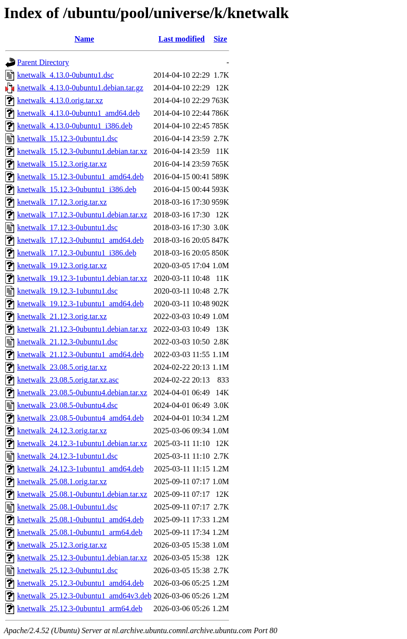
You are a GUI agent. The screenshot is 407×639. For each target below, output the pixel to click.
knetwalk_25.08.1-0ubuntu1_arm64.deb (79, 532)
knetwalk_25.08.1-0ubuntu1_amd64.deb (80, 519)
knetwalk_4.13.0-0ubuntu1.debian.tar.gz (80, 88)
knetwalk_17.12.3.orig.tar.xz (62, 202)
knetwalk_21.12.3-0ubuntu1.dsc (67, 342)
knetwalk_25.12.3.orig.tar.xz (62, 545)
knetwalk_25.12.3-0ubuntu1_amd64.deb (80, 583)
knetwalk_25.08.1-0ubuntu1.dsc (67, 507)
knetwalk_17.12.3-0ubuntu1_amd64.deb (80, 240)
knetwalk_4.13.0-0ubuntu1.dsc (65, 75)
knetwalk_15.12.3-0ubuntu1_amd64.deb (80, 176)
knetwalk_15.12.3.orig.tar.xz (62, 164)
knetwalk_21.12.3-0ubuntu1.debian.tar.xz (82, 329)
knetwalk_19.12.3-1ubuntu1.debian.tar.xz (82, 278)
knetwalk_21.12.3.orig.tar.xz (62, 316)
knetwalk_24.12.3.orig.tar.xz (62, 430)
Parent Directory (43, 62)
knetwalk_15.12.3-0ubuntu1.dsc (67, 138)
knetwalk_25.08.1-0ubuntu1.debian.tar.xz (82, 494)
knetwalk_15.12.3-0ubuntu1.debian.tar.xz (82, 151)
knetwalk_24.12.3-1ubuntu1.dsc (67, 456)
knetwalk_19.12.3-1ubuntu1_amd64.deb (80, 303)
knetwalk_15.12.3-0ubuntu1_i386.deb (76, 189)
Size (220, 39)
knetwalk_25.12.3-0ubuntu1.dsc (67, 570)
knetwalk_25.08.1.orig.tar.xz (62, 481)
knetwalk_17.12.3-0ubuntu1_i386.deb (76, 253)
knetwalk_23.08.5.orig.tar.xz (62, 367)
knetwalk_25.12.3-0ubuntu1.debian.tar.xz (82, 558)
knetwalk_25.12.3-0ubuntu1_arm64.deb (79, 608)
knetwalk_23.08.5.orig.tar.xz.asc (68, 380)
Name (84, 39)
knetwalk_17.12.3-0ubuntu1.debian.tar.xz (82, 215)
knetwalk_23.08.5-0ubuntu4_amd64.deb (80, 418)
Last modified (181, 39)
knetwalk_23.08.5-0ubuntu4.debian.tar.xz (82, 392)
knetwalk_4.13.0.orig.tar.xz (60, 100)
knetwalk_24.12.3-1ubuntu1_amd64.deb (80, 469)
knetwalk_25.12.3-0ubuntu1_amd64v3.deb (84, 596)
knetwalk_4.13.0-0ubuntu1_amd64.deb (78, 113)
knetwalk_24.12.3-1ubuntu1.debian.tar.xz (82, 443)
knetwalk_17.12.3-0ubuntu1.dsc (67, 227)
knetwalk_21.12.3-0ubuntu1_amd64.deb (80, 354)
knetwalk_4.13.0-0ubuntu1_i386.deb (74, 126)
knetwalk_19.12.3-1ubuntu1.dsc (67, 291)
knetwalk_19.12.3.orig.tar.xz (62, 265)
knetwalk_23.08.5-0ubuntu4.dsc (67, 405)
